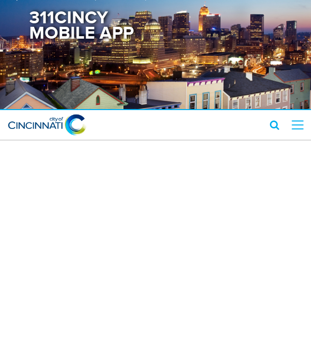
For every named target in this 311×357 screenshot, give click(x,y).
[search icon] (274, 125)
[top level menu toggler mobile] (297, 125)
